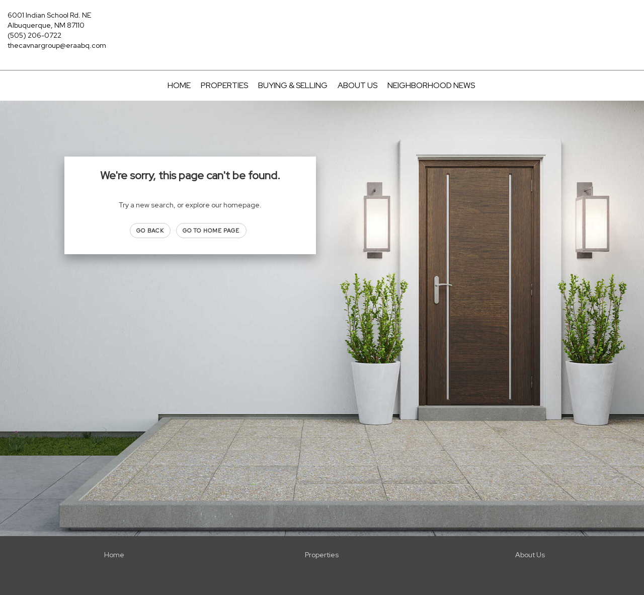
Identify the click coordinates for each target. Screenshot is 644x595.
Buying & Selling (293, 85)
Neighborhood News (431, 85)
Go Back (150, 230)
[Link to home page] (322, 23)
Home (179, 85)
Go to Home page (211, 230)
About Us (357, 85)
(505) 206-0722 (34, 35)
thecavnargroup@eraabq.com (57, 45)
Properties (224, 85)
